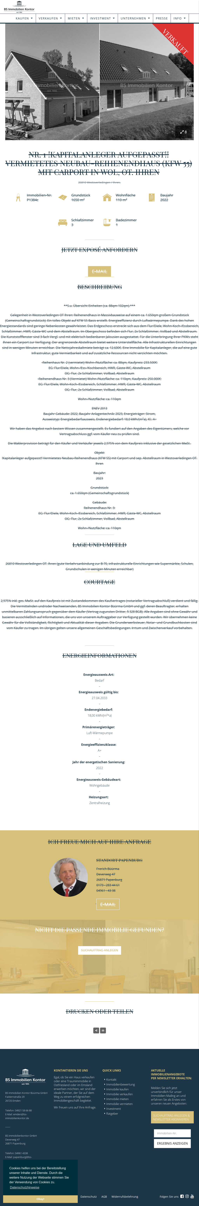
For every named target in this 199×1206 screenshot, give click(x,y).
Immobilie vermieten (119, 1104)
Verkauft (175, 41)
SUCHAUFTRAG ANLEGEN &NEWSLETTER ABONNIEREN (171, 1117)
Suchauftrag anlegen (99, 950)
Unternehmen (133, 18)
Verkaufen (48, 18)
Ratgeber (112, 1113)
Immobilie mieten (117, 1099)
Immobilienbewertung (120, 1084)
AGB (104, 1196)
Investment (100, 18)
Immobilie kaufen (117, 1089)
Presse (162, 18)
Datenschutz (88, 1196)
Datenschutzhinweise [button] (24, 1187)
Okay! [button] (40, 1199)
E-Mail (99, 271)
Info (178, 18)
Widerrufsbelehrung (125, 1196)
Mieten (74, 18)
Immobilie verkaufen (119, 1094)
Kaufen (22, 18)
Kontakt (111, 1079)
